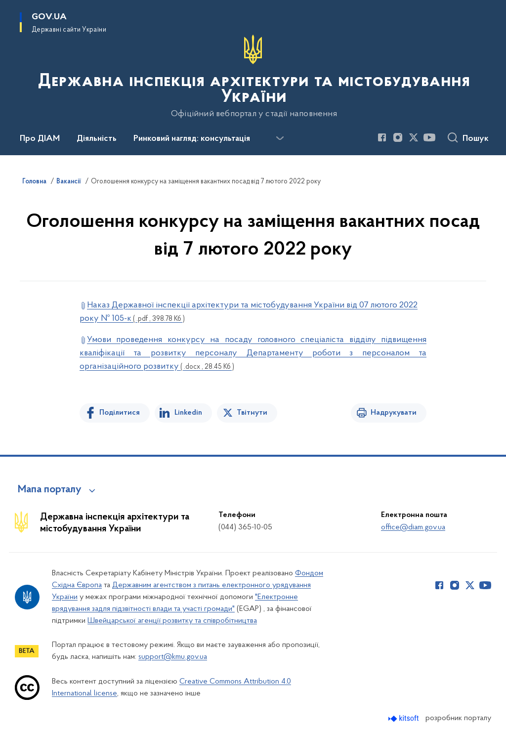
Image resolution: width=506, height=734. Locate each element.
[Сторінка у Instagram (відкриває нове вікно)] (398, 137)
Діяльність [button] (97, 138)
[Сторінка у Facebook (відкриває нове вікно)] (382, 137)
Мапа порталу (50, 489)
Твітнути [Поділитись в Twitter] (252, 413)
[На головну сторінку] (253, 77)
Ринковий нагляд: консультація (191, 138)
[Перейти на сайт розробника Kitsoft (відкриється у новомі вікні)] (404, 718)
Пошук (476, 138)
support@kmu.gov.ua (172, 657)
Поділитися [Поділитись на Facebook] (119, 413)
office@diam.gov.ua (413, 527)
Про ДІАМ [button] (40, 138)
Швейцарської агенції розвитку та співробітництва (172, 621)
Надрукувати (394, 413)
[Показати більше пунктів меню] (279, 138)
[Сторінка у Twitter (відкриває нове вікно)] (414, 137)
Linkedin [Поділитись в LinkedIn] (188, 413)
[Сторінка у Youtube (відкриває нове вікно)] (429, 137)
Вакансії (68, 181)
